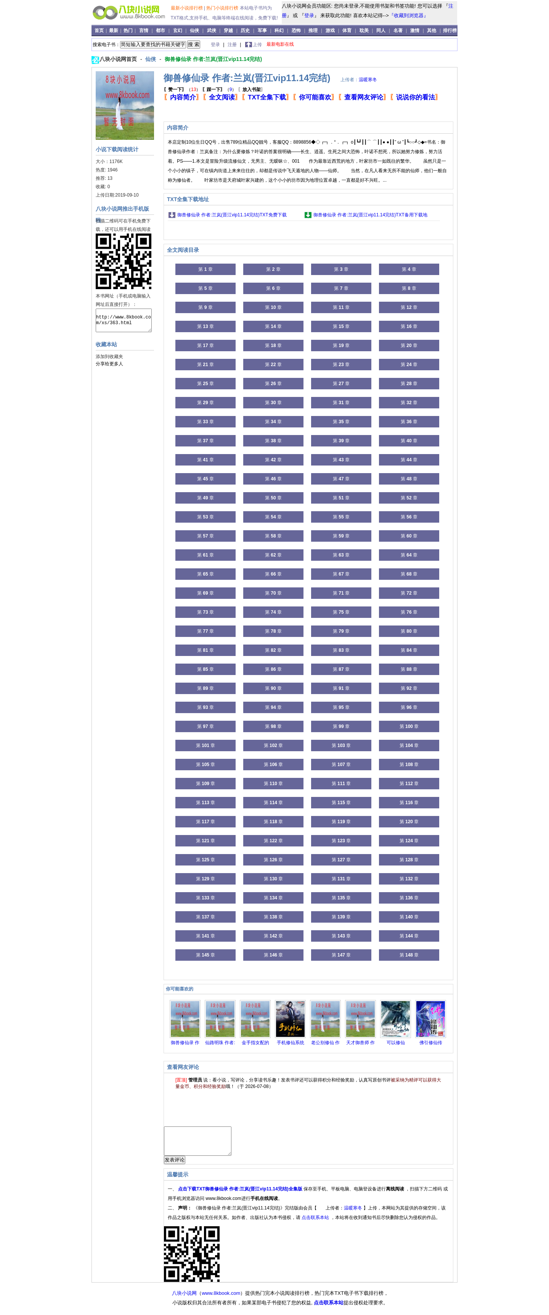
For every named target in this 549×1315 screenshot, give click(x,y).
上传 (257, 44)
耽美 (364, 30)
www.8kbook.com (221, 1299)
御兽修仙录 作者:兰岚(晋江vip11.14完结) (213, 59)
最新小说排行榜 (187, 8)
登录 (309, 15)
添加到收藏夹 (109, 356)
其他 (431, 30)
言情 (143, 30)
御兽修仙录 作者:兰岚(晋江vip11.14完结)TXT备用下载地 (370, 215)
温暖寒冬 (368, 79)
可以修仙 (396, 1042)
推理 (313, 30)
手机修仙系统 (290, 1042)
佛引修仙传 (430, 1042)
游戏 (330, 30)
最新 (114, 30)
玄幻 (177, 30)
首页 (100, 30)
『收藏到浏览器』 (409, 15)
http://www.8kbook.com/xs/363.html (124, 320)
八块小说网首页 (119, 59)
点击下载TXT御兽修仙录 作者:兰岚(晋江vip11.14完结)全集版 (240, 1194)
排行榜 (450, 30)
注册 (233, 44)
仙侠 (194, 30)
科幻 (279, 30)
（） (182, 89)
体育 (347, 30)
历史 (245, 30)
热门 (129, 30)
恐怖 (296, 30)
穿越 (228, 30)
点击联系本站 (316, 1223)
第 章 (205, 269)
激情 (414, 30)
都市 (160, 30)
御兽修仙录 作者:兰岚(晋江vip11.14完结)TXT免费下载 (232, 215)
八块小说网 (184, 1299)
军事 (262, 30)
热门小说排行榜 (222, 8)
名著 (398, 30)
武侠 (211, 30)
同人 (380, 30)
